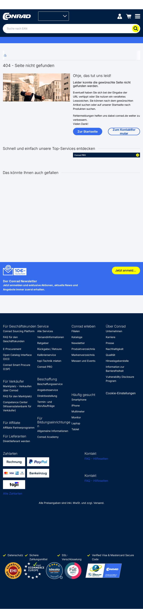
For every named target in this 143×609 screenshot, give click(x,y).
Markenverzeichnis (83, 354)
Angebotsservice (47, 389)
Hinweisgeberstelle (117, 360)
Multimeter (78, 411)
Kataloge (77, 337)
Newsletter (78, 343)
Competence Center (15, 402)
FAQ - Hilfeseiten (96, 458)
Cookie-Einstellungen (121, 393)
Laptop (76, 423)
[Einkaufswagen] (128, 16)
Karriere (110, 337)
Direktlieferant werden (16, 441)
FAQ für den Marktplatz (17, 396)
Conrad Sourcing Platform (18, 331)
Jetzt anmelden (126, 270)
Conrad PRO (44, 366)
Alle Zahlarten (12, 493)
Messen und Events (83, 360)
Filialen (76, 331)
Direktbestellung (47, 395)
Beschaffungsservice (50, 384)
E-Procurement (12, 348)
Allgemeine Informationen (52, 430)
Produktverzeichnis (83, 348)
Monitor (76, 417)
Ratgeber (43, 343)
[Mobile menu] (137, 16)
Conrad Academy (48, 436)
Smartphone (79, 399)
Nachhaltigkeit (114, 348)
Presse (110, 343)
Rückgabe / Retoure (49, 348)
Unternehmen (114, 331)
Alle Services (45, 331)
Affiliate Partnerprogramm (18, 427)
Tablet (75, 429)
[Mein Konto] (119, 16)
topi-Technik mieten (49, 360)
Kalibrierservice (46, 354)
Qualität (110, 354)
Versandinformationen (50, 337)
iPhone (76, 405)
